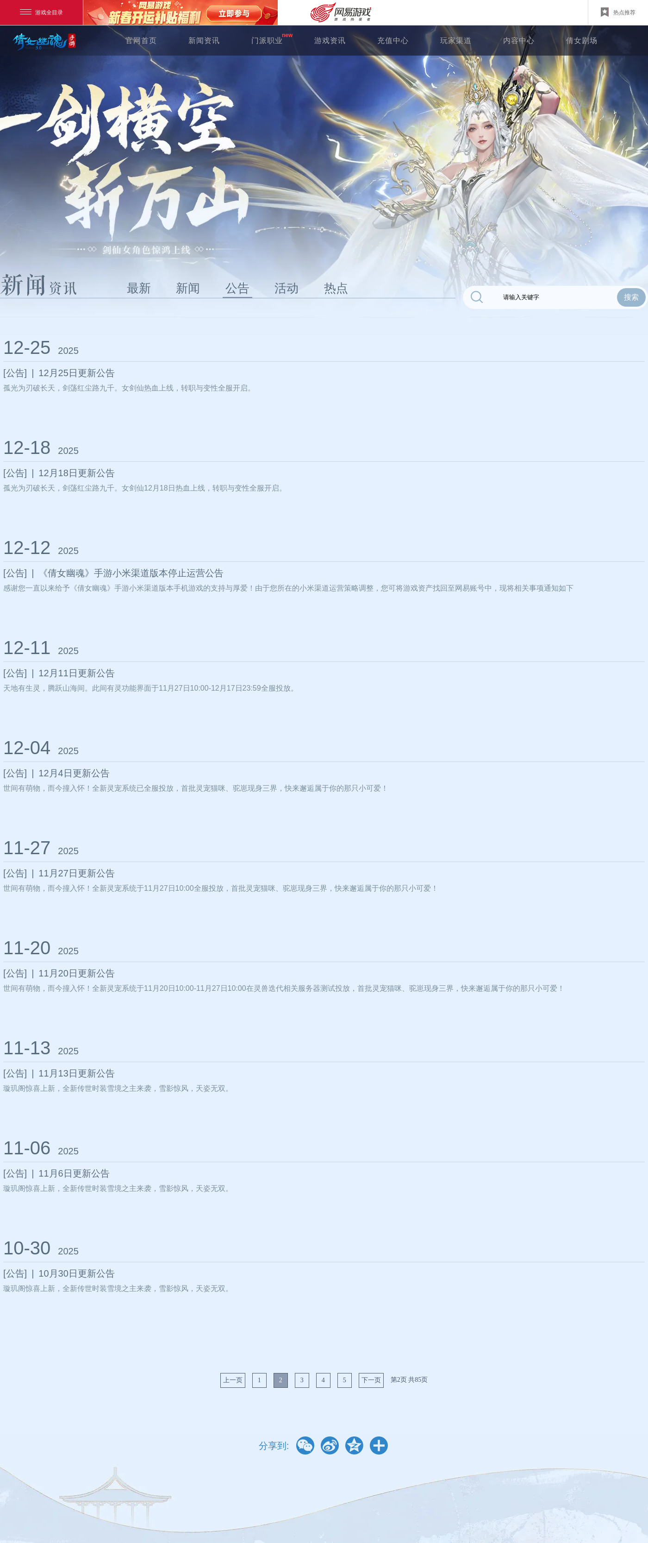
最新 (139, 288)
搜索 (631, 297)
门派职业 (267, 40)
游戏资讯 (330, 40)
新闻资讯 (204, 40)
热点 (336, 288)
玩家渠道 (456, 40)
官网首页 (141, 40)
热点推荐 (618, 12)
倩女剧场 (582, 40)
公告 (237, 288)
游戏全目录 (41, 12)
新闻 (188, 288)
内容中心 (519, 40)
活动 (286, 288)
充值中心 (393, 40)
